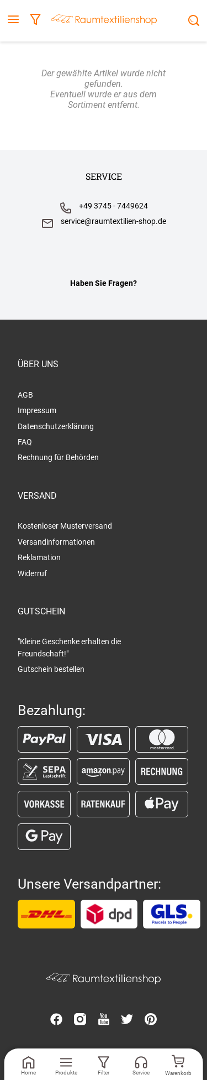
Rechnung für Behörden (58, 457)
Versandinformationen (56, 542)
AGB (25, 394)
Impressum (37, 410)
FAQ (25, 441)
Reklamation (39, 557)
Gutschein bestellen (51, 669)
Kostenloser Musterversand (65, 525)
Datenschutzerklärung (56, 426)
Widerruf (32, 573)
